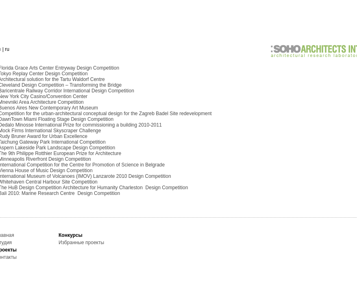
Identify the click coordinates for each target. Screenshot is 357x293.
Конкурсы (71, 235)
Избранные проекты (81, 242)
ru (7, 49)
